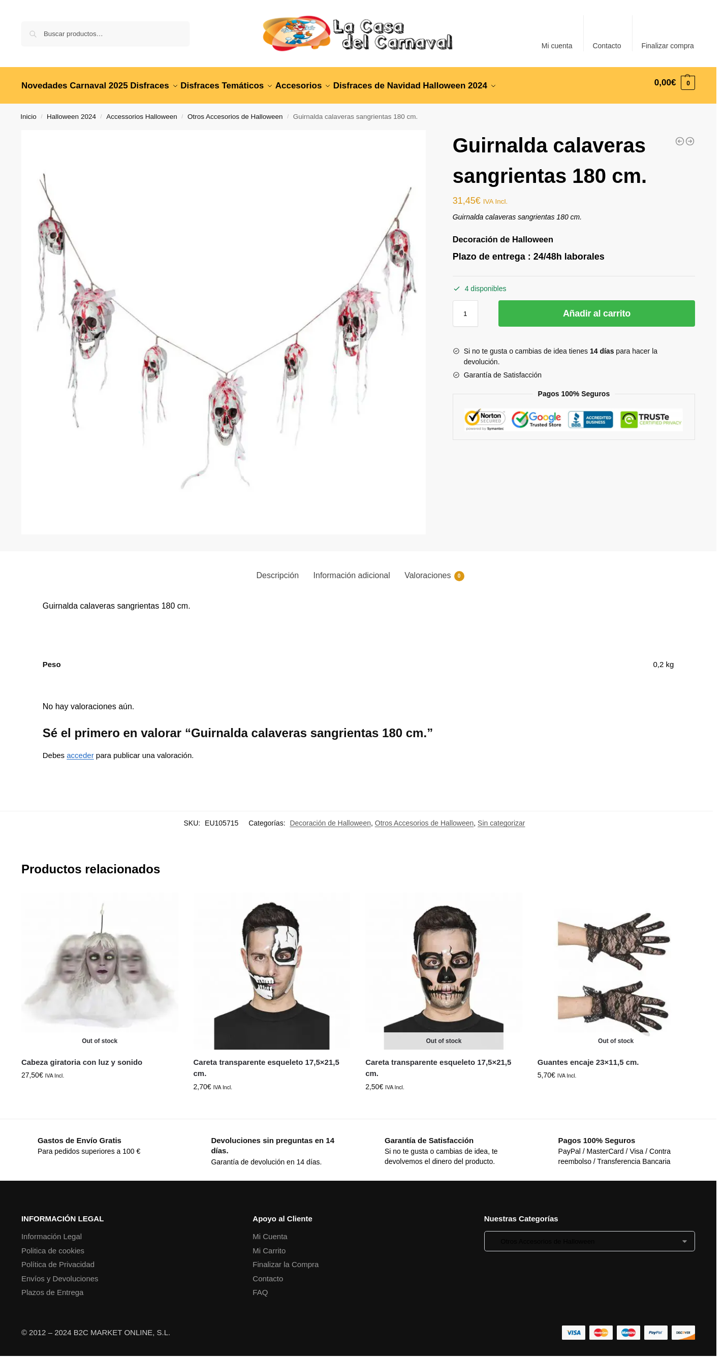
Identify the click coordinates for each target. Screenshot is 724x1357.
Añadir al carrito (597, 308)
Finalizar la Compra (286, 1258)
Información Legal (51, 1230)
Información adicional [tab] (351, 569)
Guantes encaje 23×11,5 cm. (588, 1056)
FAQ (260, 1286)
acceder (80, 749)
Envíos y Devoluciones (60, 1273)
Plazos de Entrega (52, 1286)
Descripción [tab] (277, 569)
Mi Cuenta (270, 1230)
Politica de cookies (52, 1245)
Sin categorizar (501, 817)
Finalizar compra (667, 46)
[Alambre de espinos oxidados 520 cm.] (690, 136)
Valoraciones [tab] (434, 570)
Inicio (28, 111)
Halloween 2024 (71, 111)
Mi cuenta (557, 46)
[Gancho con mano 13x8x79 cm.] (680, 136)
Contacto (606, 46)
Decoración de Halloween (330, 817)
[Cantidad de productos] (465, 308)
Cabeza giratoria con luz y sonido (81, 1056)
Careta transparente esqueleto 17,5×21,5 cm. (266, 1062)
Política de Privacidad (58, 1258)
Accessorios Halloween (141, 111)
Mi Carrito (269, 1245)
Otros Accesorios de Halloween (235, 111)
